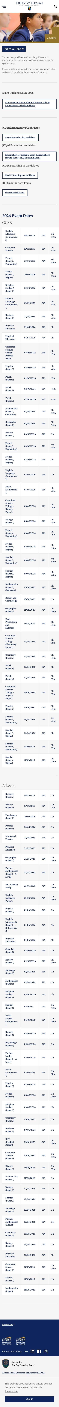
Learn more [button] (11, 1391)
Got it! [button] (29, 1399)
